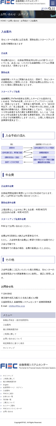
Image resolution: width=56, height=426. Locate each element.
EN (46, 8)
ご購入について (9, 402)
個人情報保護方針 (9, 382)
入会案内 (6, 390)
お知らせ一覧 (8, 396)
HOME (3, 21)
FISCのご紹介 (8, 393)
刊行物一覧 (7, 400)
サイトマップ (9, 348)
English (5, 385)
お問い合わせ (8, 411)
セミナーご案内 (9, 406)
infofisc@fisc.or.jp (17, 306)
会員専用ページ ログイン (13, 387)
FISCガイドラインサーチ (12, 409)
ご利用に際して (9, 379)
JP (42, 8)
